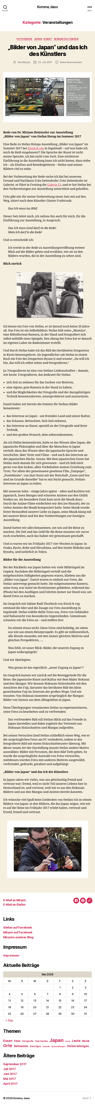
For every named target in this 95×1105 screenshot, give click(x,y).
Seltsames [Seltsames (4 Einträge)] (21, 1046)
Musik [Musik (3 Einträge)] (85, 1041)
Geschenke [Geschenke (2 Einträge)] (41, 1041)
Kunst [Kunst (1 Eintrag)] (67, 1041)
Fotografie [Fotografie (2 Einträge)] (28, 1041)
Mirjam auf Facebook (17, 932)
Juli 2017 (9, 1069)
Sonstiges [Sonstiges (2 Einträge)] (35, 1046)
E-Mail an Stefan (14, 904)
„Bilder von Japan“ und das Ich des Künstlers (47, 50)
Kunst (48, 39)
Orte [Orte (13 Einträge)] (7, 1045)
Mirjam (26, 62)
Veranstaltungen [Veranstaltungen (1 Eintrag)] (58, 1046)
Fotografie (24, 39)
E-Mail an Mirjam (14, 900)
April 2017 (10, 1083)
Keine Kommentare (71, 62)
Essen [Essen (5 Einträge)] (7, 1041)
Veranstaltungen (66, 39)
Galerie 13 (54, 185)
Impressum (11, 955)
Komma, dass (47, 7)
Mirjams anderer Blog (18, 937)
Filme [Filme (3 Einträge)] (17, 1041)
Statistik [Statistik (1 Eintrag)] (46, 1046)
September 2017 (15, 1064)
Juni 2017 (10, 1074)
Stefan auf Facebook (17, 927)
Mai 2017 (9, 1078)
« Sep (9, 1020)
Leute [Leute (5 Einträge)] (76, 1041)
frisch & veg (36, 148)
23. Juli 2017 (45, 62)
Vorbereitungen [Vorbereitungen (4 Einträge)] (78, 1046)
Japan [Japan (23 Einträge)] (56, 1040)
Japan (38, 39)
